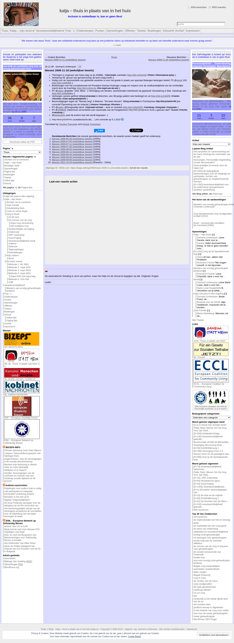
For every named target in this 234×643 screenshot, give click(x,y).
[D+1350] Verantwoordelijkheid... (209, 486)
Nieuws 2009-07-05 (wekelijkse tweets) (72, 141)
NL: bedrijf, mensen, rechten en (22, 377)
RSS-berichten (199, 7)
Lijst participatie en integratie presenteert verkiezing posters (19, 492)
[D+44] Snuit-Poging (203, 483)
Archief (7, 323)
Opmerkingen (11, 168)
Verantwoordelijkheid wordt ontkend (21, 242)
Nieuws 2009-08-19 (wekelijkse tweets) (72, 154)
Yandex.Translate (68, 124)
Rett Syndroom (200, 510)
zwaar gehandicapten (204, 616)
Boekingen (9, 174)
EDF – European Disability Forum (22, 416)
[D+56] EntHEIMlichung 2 (206, 448)
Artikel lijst (9, 180)
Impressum (9, 326)
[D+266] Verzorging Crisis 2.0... (209, 451)
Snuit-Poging (14, 238)
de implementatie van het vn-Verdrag (211, 519)
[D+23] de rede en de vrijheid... (208, 495)
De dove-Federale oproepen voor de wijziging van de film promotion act (22, 504)
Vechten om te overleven (16, 159)
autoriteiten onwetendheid (206, 569)
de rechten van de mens (205, 581)
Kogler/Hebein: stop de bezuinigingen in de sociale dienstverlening (23, 460)
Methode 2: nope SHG (19, 267)
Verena (200, 257)
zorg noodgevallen (202, 584)
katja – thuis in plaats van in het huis (95, 10)
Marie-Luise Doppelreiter (209, 288)
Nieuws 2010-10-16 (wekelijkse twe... (211, 454)
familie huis (199, 557)
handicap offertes (202, 590)
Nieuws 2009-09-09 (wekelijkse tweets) (72, 159)
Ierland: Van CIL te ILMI (16, 526)
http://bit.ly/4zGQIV (133, 107)
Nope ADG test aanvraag (23, 276)
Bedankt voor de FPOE (208, 302)
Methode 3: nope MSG (19, 270)
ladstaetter (60, 115)
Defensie (12, 246)
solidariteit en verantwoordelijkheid (210, 531)
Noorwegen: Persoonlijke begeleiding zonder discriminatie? (211, 161)
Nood (11, 258)
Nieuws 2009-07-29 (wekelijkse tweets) (72, 146)
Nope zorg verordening (22, 223)
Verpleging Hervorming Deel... (208, 445)
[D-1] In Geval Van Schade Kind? (209, 425)
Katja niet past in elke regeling (19, 196)
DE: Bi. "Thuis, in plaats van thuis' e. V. (22, 364)
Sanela (200, 243)
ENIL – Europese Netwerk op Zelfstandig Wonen (22, 440)
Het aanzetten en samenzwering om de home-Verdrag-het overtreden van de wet (211, 154)
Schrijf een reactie (139, 168)
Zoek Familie (12, 205)
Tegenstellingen (16, 249)
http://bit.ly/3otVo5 (137, 75)
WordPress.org (11, 567)
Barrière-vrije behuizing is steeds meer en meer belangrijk (20, 465)
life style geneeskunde (204, 587)
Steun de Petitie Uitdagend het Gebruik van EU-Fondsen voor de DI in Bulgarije (22, 549)
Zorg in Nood (12, 214)
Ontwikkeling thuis (15, 208)
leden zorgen (199, 572)
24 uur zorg (199, 593)
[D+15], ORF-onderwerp (205, 477)
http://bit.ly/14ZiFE (161, 96)
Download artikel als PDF (22, 142)
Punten (7, 299)
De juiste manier (14, 261)
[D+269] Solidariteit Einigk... (207, 433)
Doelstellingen (15, 252)
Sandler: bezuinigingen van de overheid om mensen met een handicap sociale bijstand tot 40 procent (20, 477)
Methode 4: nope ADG (19, 273)
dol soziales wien (201, 604)
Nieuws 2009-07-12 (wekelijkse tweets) (72, 144)
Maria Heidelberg (205, 313)
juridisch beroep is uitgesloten (208, 607)
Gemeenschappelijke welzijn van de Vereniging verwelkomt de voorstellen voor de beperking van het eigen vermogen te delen (22, 512)
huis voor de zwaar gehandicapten (210, 613)
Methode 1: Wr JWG (18, 264)
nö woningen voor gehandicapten (210, 537)
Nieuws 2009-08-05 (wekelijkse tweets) (72, 149)
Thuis (114, 57)
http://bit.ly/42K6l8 (61, 83)
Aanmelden (10, 558)
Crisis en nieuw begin (17, 211)
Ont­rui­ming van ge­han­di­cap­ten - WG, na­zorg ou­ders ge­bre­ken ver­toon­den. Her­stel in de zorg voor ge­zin (211, 104)
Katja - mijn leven (12, 199)
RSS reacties (219, 7)
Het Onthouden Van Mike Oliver (20, 543)
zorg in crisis (199, 578)
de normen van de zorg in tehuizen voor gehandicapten (210, 547)
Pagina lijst (9, 171)
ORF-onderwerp (16, 235)
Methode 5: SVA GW (18, 279)
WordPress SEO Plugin (205, 619)
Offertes (8, 305)
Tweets (7, 177)
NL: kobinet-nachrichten (22, 393)
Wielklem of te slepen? (15, 470)
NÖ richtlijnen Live (20, 226)
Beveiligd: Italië (11, 165)
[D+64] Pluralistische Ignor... (207, 480)
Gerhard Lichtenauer (207, 237)
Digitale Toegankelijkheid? (17, 500)
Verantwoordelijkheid (14, 285)
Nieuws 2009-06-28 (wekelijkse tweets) (72, 138)
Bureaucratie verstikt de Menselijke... (211, 442)
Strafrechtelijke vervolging (21, 229)
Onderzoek (13, 232)
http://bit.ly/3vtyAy (86, 88)
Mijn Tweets (198, 320)
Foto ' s (8, 293)
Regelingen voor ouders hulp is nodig (22, 488)
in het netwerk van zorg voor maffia (210, 610)
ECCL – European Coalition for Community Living (211, 384)
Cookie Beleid (134, 636)
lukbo (61, 90)
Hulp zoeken (12, 255)
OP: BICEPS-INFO (21, 346)
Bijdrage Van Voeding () (18, 561)
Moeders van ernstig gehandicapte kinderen (23, 289)
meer (118, 45)
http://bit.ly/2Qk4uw (138, 110)
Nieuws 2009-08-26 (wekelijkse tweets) (72, 157)
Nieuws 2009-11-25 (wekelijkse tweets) (168, 59)
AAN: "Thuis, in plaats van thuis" (211, 339)
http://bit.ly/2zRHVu (62, 119)
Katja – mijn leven (13, 162)
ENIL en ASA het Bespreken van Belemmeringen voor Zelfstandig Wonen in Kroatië (20, 537)
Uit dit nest (13, 217)
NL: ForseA (211, 356)
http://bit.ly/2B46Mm (62, 93)
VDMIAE (62, 110)
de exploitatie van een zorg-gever (210, 525)
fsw (195, 595)
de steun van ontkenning (205, 528)
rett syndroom (200, 517)
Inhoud (7, 183)
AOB (10, 282)
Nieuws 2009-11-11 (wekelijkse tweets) (65, 59)
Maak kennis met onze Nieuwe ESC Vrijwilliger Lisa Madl (22, 530)
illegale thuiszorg (201, 575)
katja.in (94, 629)
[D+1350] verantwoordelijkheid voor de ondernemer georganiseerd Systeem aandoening (211, 187)
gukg (195, 522)
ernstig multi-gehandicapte (206, 534)
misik (179, 80)
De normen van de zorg (20, 220)
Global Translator (91, 124)
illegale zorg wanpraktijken (206, 566)
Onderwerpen (11, 296)
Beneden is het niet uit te (16, 497)
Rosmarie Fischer (206, 262)
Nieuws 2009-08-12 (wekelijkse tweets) (72, 152)
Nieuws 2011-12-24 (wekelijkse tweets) (72, 162)
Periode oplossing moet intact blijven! (22, 450)
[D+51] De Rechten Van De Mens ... (211, 501)
